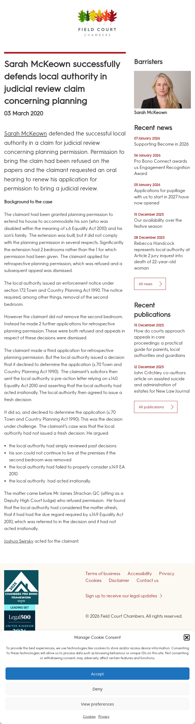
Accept (97, 673)
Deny (97, 689)
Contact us (147, 580)
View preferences (97, 704)
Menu (181, 44)
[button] (187, 637)
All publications (151, 406)
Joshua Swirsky (19, 541)
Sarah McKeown (25, 133)
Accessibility (139, 573)
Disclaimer (119, 580)
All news (145, 283)
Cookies (89, 717)
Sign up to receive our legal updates (121, 595)
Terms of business (102, 573)
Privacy (104, 717)
